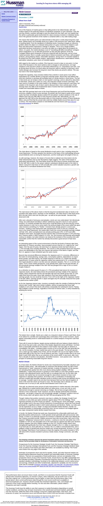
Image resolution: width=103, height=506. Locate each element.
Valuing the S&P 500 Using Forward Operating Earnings (55, 466)
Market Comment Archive (9, 16)
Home (3, 13)
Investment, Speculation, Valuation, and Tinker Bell (48, 464)
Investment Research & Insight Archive (8, 19)
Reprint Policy (23, 27)
